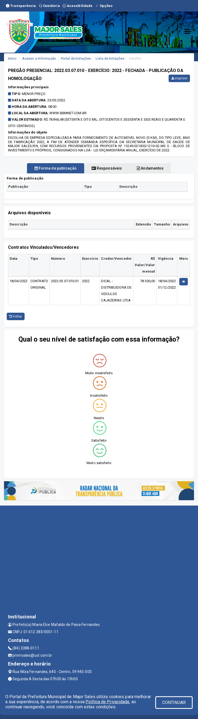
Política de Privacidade (107, 701)
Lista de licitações (110, 58)
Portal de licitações (76, 58)
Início (12, 58)
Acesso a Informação (39, 58)
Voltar (15, 316)
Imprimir (179, 78)
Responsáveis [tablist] (107, 168)
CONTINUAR (174, 702)
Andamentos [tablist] (150, 168)
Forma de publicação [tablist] (55, 168)
